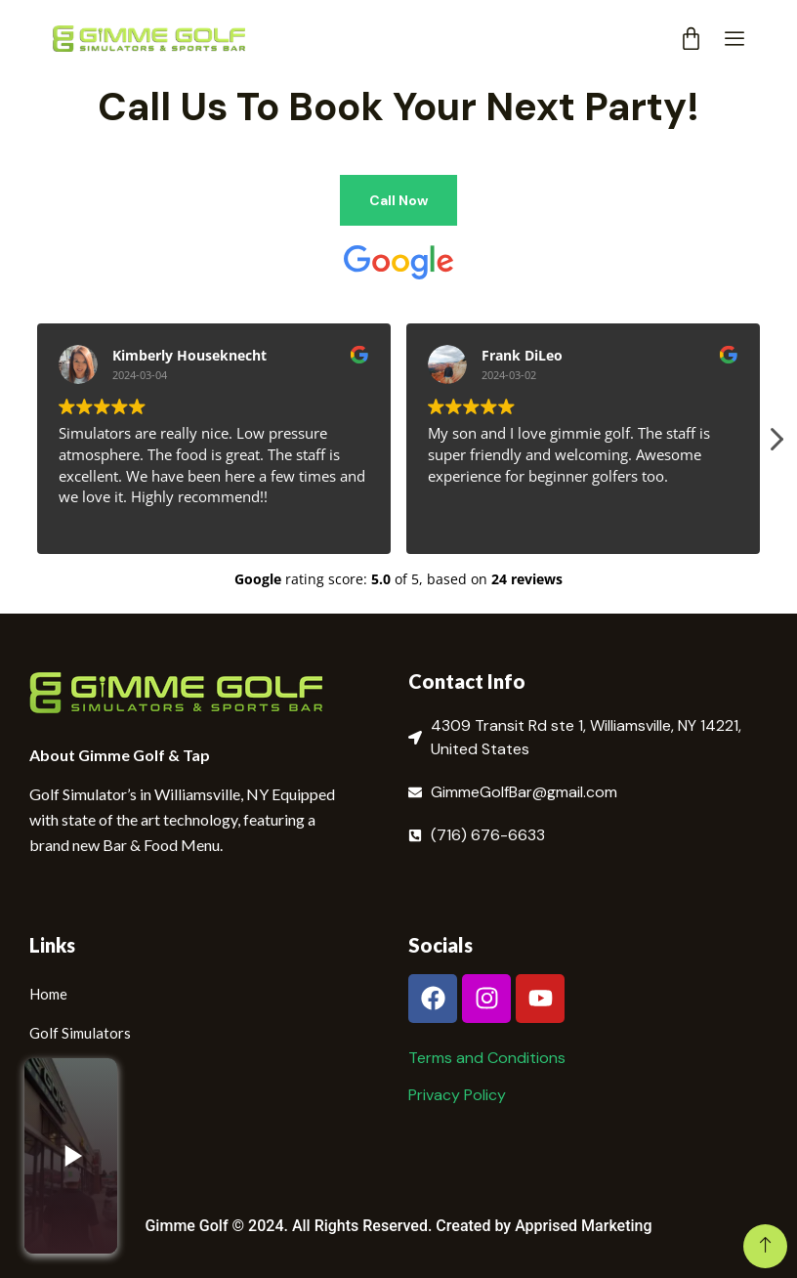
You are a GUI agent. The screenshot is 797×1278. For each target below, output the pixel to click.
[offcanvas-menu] (734, 39)
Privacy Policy (457, 1095)
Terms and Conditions (487, 1057)
